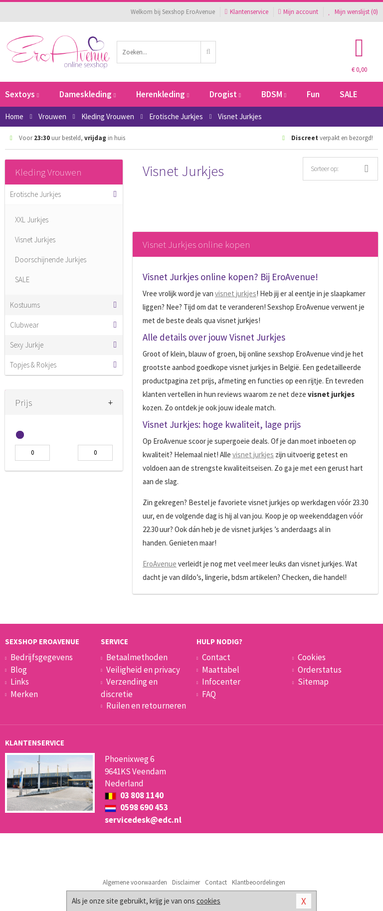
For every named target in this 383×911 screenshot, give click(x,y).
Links (19, 681)
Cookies (312, 657)
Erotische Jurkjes (35, 194)
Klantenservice (246, 11)
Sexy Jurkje (26, 345)
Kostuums (25, 305)
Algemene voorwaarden (135, 882)
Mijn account (298, 11)
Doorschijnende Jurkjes (50, 259)
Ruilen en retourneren (146, 705)
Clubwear (24, 325)
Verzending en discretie (129, 687)
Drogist (225, 94)
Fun (313, 94)
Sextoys (22, 94)
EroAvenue (160, 563)
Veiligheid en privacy (143, 669)
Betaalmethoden (137, 657)
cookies (208, 901)
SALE (349, 94)
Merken (24, 694)
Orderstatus (320, 669)
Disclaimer (186, 882)
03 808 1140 (134, 795)
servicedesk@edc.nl (143, 819)
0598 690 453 (136, 807)
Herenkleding (162, 94)
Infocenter (221, 681)
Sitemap (313, 681)
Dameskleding (87, 94)
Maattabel (220, 669)
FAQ (209, 694)
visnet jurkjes (235, 293)
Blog (18, 669)
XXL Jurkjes (31, 219)
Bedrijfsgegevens (41, 657)
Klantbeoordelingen (258, 882)
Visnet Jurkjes (35, 239)
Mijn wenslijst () (353, 11)
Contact (216, 657)
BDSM (273, 94)
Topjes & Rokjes (33, 364)
